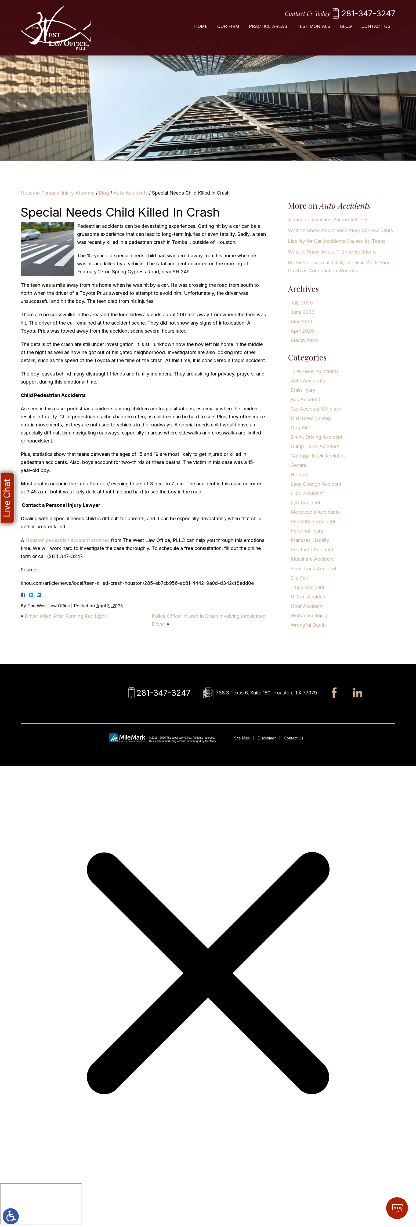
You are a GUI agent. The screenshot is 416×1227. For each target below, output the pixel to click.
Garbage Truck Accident (318, 456)
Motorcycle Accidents (315, 512)
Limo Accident (307, 493)
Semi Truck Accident (314, 568)
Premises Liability (310, 540)
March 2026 (304, 340)
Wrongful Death (308, 625)
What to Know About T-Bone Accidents (332, 252)
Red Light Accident (312, 549)
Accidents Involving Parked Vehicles (328, 219)
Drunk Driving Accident (316, 437)
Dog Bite (300, 427)
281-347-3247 (368, 13)
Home (201, 26)
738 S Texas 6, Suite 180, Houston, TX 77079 (266, 693)
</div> (41, 1204)
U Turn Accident (309, 597)
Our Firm (228, 26)
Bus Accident (305, 399)
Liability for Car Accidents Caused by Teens (336, 241)
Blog (346, 26)
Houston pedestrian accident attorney (68, 540)
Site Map (242, 738)
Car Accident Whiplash (316, 409)
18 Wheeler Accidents (315, 371)
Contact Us (375, 26)
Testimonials (313, 26)
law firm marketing (165, 741)
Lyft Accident (305, 502)
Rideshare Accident (312, 559)
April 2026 (302, 331)
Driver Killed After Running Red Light (65, 616)
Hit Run (299, 474)
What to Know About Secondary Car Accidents (340, 230)
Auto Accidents (130, 193)
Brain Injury (303, 390)
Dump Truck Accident (315, 446)
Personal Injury (307, 531)
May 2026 (302, 321)
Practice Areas (268, 26)
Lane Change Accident (316, 484)
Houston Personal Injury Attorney (58, 193)
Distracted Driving (311, 418)
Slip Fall (299, 578)
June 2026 (302, 312)
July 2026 (302, 303)
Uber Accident (307, 606)
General (299, 465)
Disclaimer (267, 738)
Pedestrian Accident (313, 521)
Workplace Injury (309, 615)
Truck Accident (307, 587)
